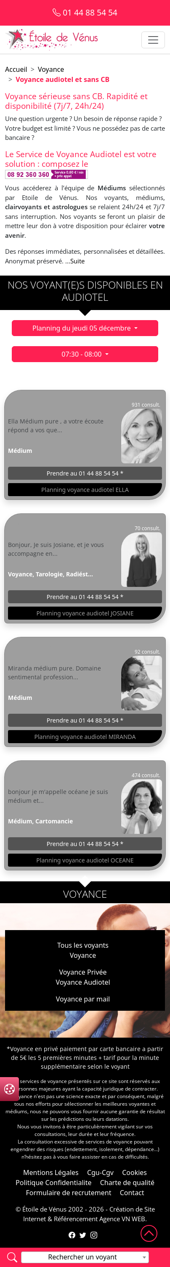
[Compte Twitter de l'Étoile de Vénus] (83, 1235)
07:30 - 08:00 (82, 354)
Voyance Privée (82, 972)
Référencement (76, 1218)
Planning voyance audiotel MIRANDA (85, 737)
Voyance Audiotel (83, 982)
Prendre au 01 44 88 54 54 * (85, 473)
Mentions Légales (51, 1172)
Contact (132, 1192)
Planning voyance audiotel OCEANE (84, 860)
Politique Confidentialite (53, 1182)
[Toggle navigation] (153, 40)
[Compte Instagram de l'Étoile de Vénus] (93, 1235)
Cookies (134, 1172)
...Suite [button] (75, 261)
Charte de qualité (127, 1182)
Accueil (16, 69)
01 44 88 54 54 (85, 12)
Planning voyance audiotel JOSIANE (85, 613)
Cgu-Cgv (100, 1172)
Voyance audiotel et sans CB (62, 79)
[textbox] (85, 1257)
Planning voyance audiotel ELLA (85, 490)
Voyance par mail (83, 999)
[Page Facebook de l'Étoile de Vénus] (72, 1235)
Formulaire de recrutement (68, 1192)
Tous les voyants (83, 945)
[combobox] (85, 1257)
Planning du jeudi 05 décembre (82, 328)
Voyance (51, 69)
